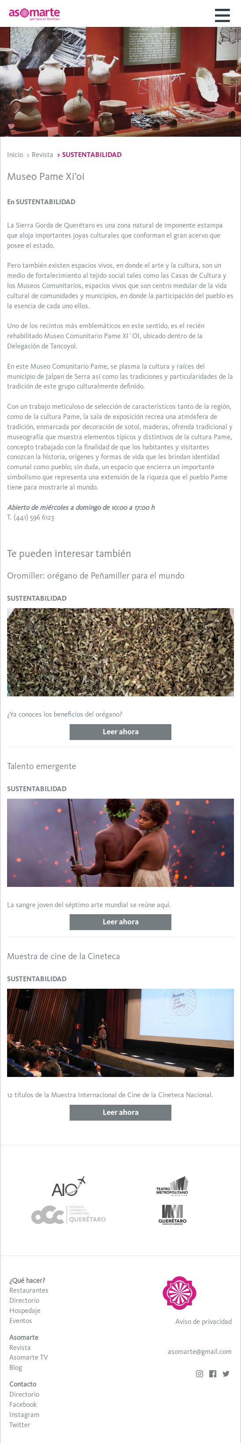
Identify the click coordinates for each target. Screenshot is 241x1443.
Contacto (22, 1384)
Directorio (24, 1300)
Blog (15, 1367)
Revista (42, 154)
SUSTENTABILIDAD (92, 154)
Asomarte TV (28, 1357)
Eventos (20, 1320)
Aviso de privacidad (203, 1321)
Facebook (23, 1404)
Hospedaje (25, 1310)
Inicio (15, 154)
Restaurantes (28, 1290)
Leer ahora (121, 731)
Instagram (24, 1414)
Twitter (19, 1425)
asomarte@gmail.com (200, 1351)
